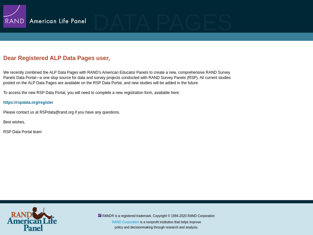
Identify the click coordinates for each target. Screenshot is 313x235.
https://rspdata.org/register (28, 102)
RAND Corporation (125, 222)
